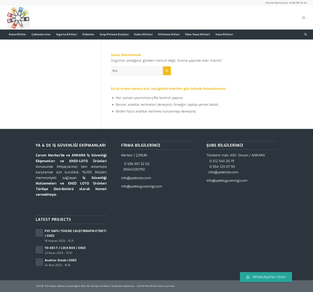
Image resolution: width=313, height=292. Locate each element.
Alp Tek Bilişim (102, 286)
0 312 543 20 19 (221, 161)
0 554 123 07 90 (222, 166)
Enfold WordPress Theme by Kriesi (155, 286)
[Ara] (304, 34)
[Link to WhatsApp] (304, 18)
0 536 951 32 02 (298, 2)
